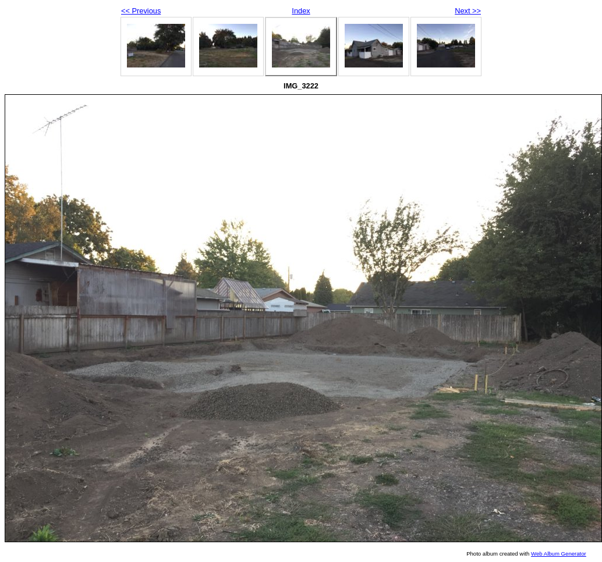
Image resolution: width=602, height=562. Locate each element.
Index (301, 10)
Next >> (468, 10)
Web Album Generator (558, 553)
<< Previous (141, 10)
